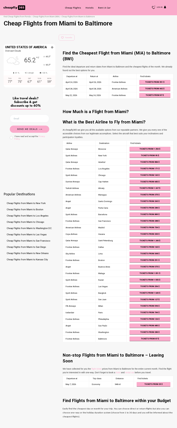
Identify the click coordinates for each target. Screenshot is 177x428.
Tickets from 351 (154, 82)
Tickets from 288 (150, 221)
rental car (129, 372)
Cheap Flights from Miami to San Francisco (28, 240)
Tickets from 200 (150, 234)
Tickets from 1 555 (150, 280)
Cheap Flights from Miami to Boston (25, 209)
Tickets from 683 (150, 182)
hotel (118, 372)
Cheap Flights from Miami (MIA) (46, 16)
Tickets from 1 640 (150, 293)
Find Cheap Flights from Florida (17, 16)
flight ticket (96, 369)
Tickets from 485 (150, 325)
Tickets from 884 (150, 162)
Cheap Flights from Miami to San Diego (26, 247)
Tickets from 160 (150, 247)
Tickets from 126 (150, 319)
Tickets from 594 (150, 306)
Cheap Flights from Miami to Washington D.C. (29, 228)
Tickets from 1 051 (150, 273)
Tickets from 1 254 (150, 149)
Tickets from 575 (150, 266)
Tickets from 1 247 (150, 188)
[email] (29, 119)
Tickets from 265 (150, 201)
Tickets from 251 (150, 260)
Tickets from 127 (150, 299)
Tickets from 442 (154, 88)
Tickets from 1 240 (150, 240)
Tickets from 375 (150, 194)
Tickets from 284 (150, 208)
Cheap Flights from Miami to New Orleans (28, 253)
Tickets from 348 (150, 253)
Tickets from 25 (153, 384)
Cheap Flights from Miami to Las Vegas (27, 234)
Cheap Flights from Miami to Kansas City (27, 259)
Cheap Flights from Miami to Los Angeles (27, 215)
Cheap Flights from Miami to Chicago (25, 222)
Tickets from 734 (150, 227)
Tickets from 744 (150, 312)
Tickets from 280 (150, 332)
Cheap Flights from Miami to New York (26, 203)
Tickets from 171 (150, 168)
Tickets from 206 (150, 286)
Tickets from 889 (150, 214)
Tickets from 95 (150, 155)
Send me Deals (29, 129)
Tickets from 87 (155, 95)
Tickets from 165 (150, 175)
